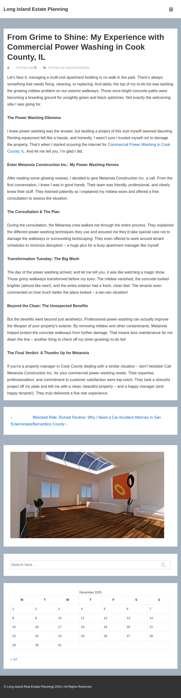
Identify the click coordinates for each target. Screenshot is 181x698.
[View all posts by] (9, 68)
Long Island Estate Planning (36, 9)
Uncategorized (77, 68)
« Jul (13, 659)
